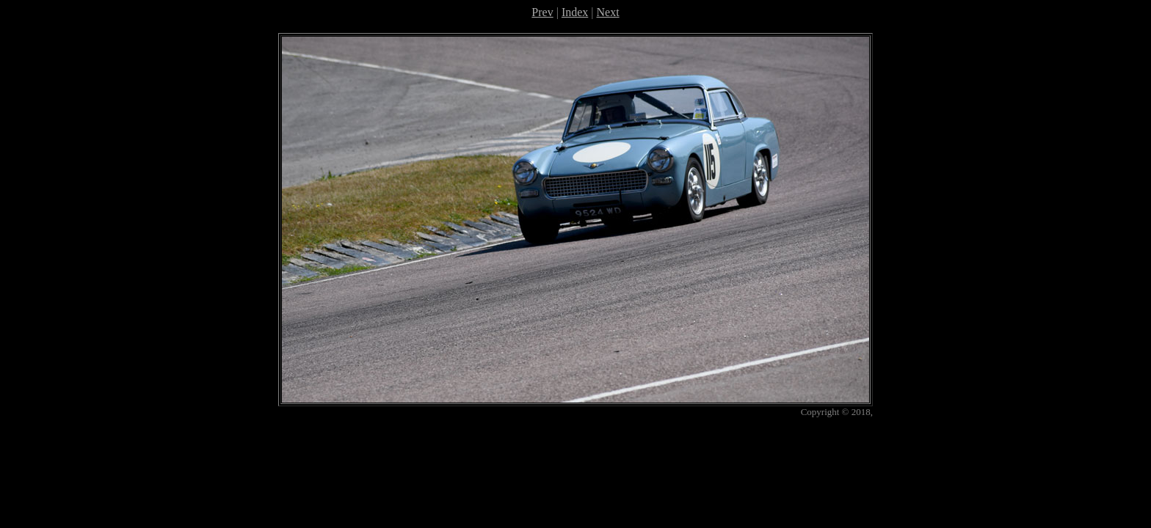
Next (608, 12)
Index (575, 12)
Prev (542, 12)
